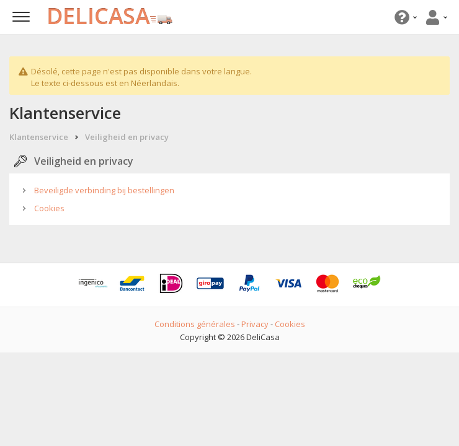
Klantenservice (38, 136)
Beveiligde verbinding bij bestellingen (104, 190)
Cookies (49, 208)
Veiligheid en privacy (127, 136)
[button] (404, 17)
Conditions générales (194, 324)
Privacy (255, 324)
